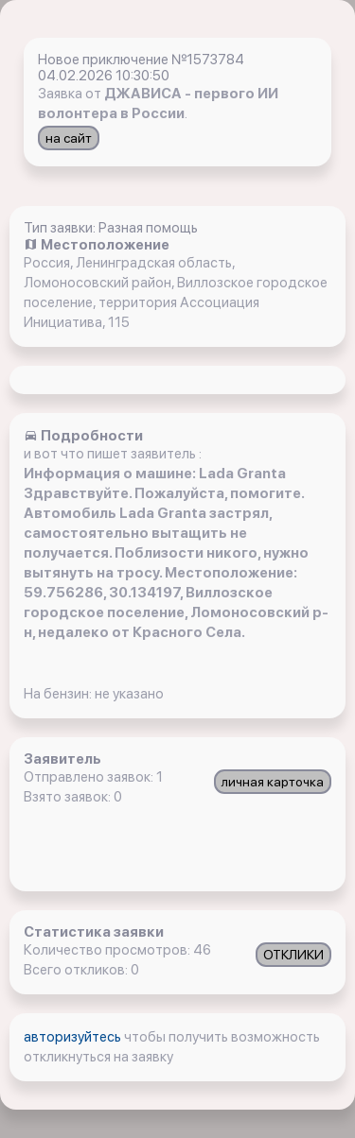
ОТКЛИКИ (293, 954)
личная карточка (273, 781)
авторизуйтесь (74, 1036)
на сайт (68, 138)
